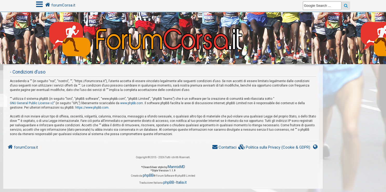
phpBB (148, 175)
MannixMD (176, 166)
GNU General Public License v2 (32, 103)
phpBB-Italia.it (175, 182)
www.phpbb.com (131, 103)
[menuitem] (274, 147)
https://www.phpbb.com (92, 107)
